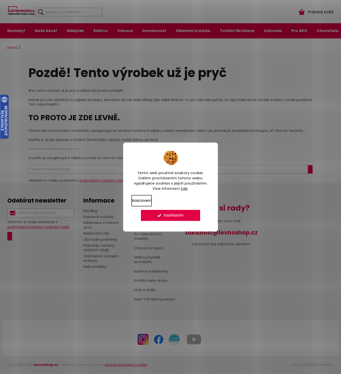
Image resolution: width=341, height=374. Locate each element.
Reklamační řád (96, 233)
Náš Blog (90, 210)
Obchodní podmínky (100, 239)
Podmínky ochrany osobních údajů (98, 247)
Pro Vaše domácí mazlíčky (148, 236)
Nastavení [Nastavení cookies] (141, 200)
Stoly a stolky (145, 290)
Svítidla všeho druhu (150, 280)
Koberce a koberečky (151, 271)
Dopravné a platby (98, 216)
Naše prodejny (95, 266)
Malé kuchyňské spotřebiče (147, 259)
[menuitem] (16, 30)
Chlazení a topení (148, 248)
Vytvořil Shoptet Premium (312, 364)
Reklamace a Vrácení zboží (101, 225)
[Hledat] (69, 12)
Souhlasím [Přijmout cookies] (174, 216)
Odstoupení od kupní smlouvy (100, 258)
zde (184, 188)
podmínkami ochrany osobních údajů (111, 180)
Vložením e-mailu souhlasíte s (38, 224)
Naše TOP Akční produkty (154, 299)
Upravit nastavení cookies (126, 364)
